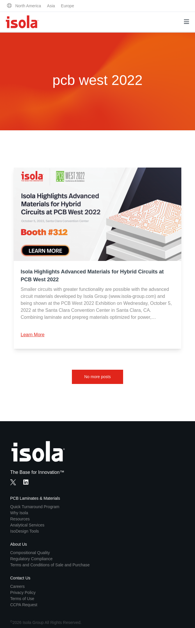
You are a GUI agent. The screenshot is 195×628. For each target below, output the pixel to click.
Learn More (33, 334)
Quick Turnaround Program (34, 506)
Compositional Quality (30, 552)
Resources (20, 519)
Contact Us (20, 578)
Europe (67, 5)
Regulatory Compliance (31, 558)
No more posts (97, 376)
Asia (51, 5)
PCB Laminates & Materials (35, 498)
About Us (18, 544)
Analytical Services (27, 525)
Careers (17, 586)
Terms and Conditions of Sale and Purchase (50, 565)
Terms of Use (22, 598)
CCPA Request (23, 604)
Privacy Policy (23, 592)
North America (28, 5)
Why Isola (19, 512)
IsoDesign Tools (24, 531)
